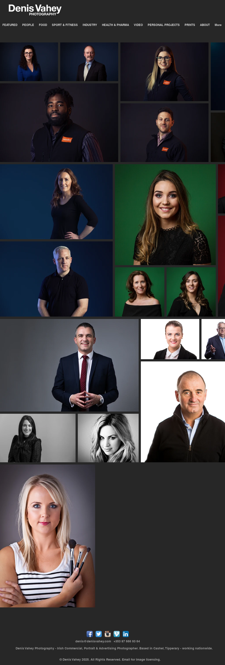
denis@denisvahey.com (93, 641)
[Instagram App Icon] (108, 634)
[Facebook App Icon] (90, 634)
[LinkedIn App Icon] (126, 634)
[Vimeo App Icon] (117, 634)
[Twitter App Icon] (99, 634)
